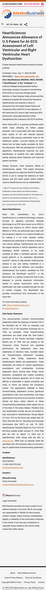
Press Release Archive (27, 573)
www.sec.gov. (8, 441)
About (12, 573)
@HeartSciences (11, 308)
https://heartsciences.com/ (18, 305)
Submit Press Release (14, 578)
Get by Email (14, 24)
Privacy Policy (30, 582)
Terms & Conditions (33, 578)
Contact (41, 582)
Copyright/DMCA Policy (11, 582)
